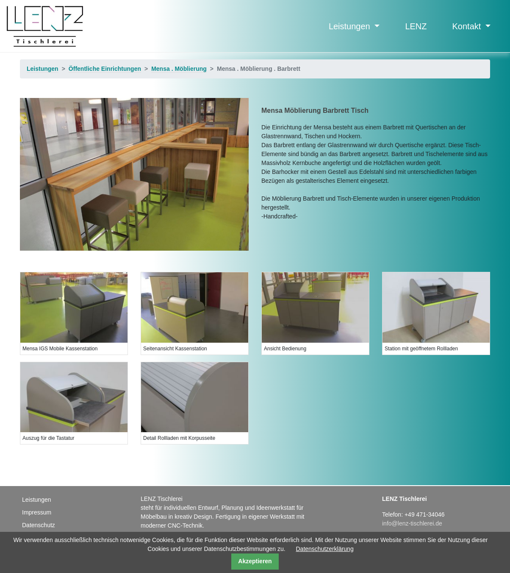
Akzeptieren (255, 561)
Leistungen (350, 26)
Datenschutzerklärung (325, 548)
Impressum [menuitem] (36, 512)
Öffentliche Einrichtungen (105, 68)
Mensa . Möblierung (179, 68)
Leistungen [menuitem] (36, 499)
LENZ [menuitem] (416, 26)
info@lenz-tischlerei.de (412, 523)
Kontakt (467, 26)
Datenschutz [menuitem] (38, 525)
